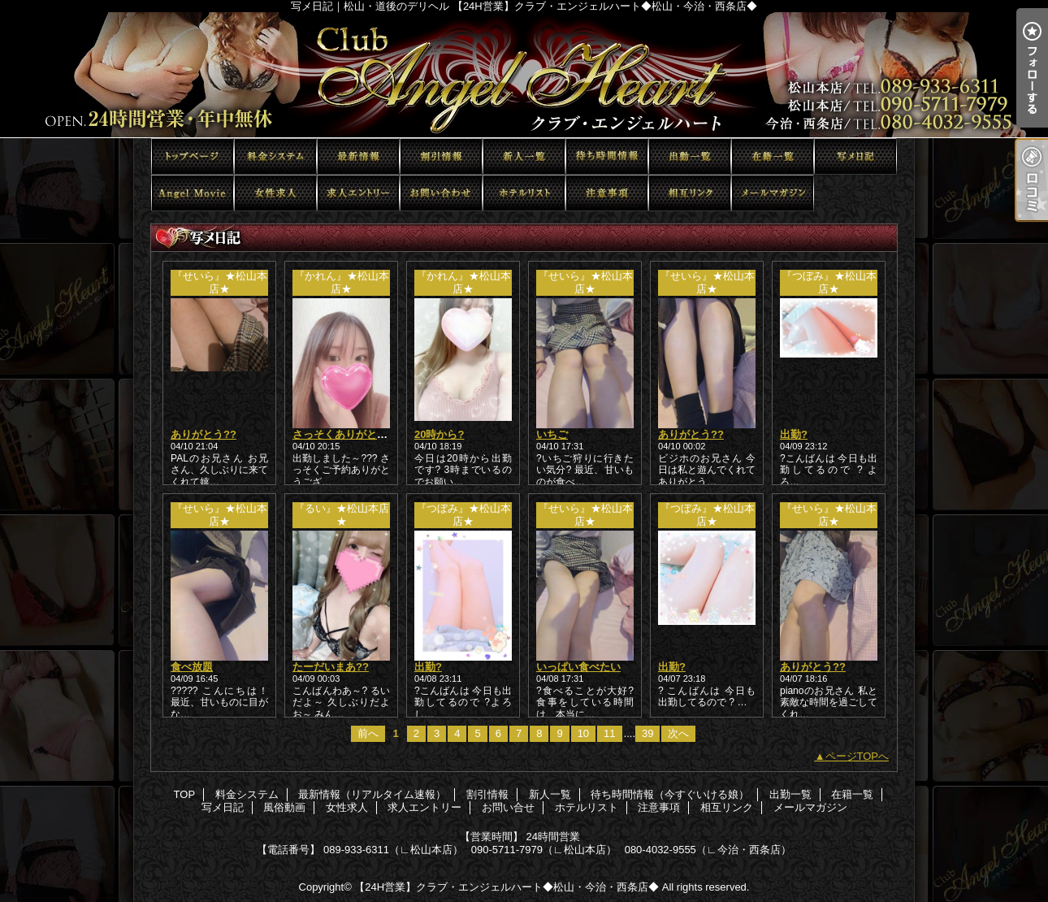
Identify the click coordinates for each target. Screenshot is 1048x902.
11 (609, 733)
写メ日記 (855, 156)
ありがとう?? (203, 434)
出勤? (794, 434)
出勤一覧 (689, 156)
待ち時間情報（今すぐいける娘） (606, 156)
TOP (192, 156)
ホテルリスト (524, 193)
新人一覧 (524, 156)
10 (583, 733)
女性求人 (275, 193)
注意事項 (606, 193)
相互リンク (689, 193)
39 (647, 733)
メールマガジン (772, 193)
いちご (552, 434)
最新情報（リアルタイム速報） (358, 156)
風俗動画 (192, 193)
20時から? (439, 434)
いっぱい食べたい (578, 667)
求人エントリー (358, 193)
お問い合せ (441, 193)
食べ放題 (192, 667)
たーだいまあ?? (330, 667)
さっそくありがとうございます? (369, 434)
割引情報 (441, 156)
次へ (678, 733)
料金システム (275, 156)
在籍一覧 (772, 156)
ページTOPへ (857, 756)
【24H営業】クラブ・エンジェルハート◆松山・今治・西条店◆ (506, 887)
